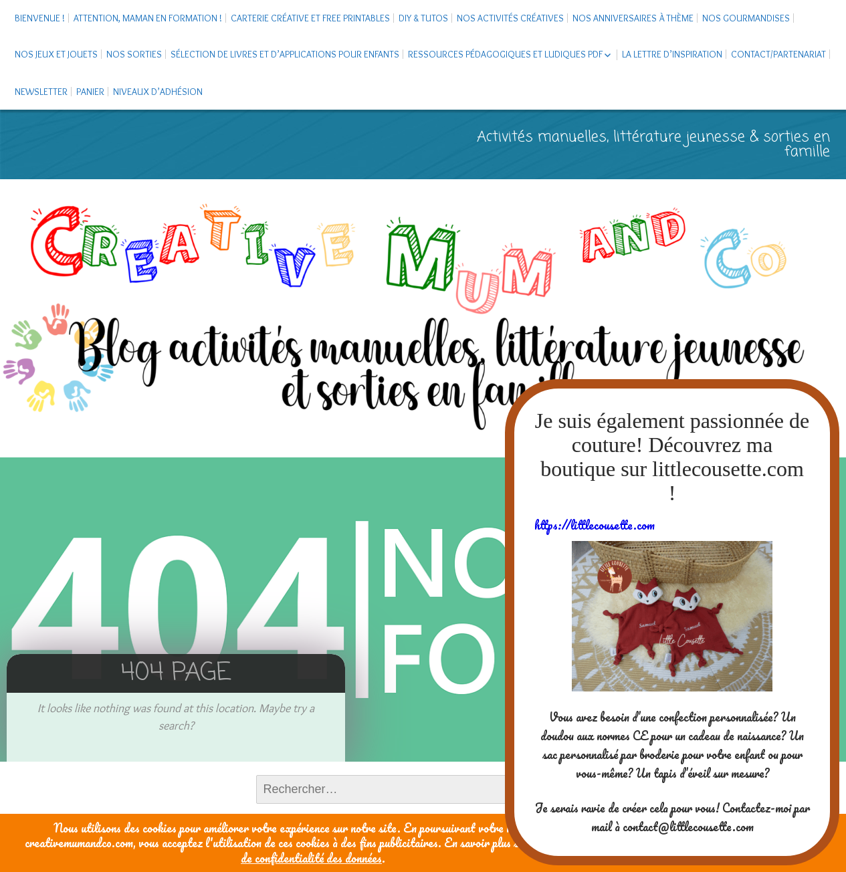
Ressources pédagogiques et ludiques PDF (505, 54)
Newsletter (41, 92)
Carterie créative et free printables (310, 18)
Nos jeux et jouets (56, 54)
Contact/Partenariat (778, 54)
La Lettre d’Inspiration (672, 54)
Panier (90, 92)
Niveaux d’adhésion (158, 92)
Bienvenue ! (40, 18)
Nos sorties (134, 54)
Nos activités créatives (510, 18)
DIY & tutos (423, 18)
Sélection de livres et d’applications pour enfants (285, 54)
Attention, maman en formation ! (148, 18)
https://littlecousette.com (594, 525)
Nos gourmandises (746, 18)
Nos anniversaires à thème (633, 18)
